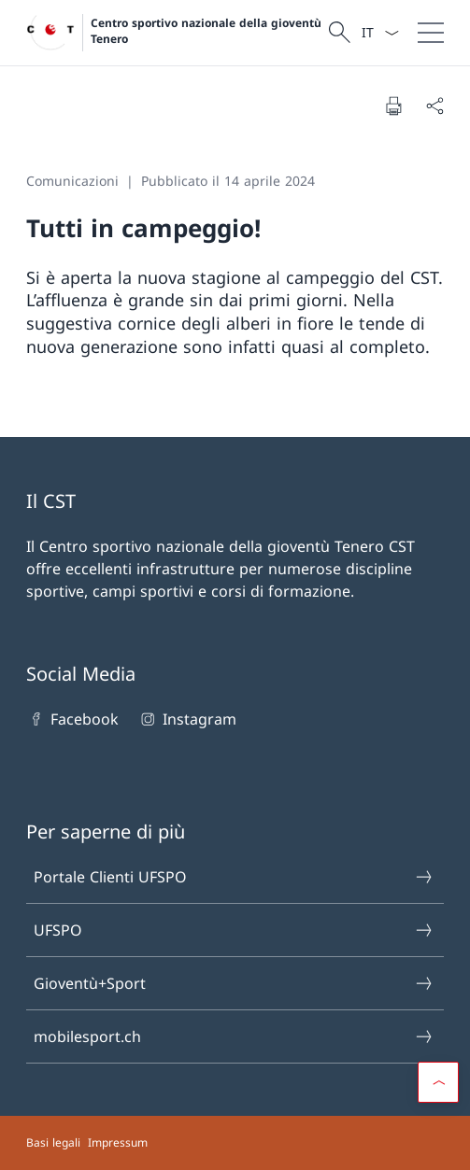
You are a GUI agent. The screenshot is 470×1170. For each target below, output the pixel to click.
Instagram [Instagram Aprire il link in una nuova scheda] (186, 719)
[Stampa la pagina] (393, 105)
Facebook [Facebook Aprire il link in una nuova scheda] (72, 719)
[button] (438, 1082)
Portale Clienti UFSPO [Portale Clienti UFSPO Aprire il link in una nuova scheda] (234, 877)
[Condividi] (434, 105)
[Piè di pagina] (235, 1143)
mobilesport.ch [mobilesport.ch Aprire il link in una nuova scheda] (234, 1036)
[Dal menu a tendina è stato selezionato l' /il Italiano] (380, 32)
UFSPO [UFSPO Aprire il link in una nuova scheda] (234, 930)
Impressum (118, 1142)
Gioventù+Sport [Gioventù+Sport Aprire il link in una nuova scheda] (234, 983)
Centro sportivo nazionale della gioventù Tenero (206, 31)
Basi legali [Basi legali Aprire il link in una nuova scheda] (53, 1142)
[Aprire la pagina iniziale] (174, 32)
